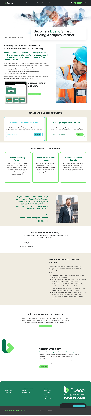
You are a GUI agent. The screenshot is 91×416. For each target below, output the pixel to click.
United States (8, 392)
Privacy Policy (17, 410)
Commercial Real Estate (27, 388)
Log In (84, 2)
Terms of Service (8, 410)
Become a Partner (26, 392)
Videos (45, 396)
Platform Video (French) (49, 398)
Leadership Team (47, 390)
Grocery (24, 390)
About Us (46, 388)
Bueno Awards (47, 392)
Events (45, 394)
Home (6, 37)
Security (24, 410)
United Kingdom (8, 390)
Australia (7, 388)
